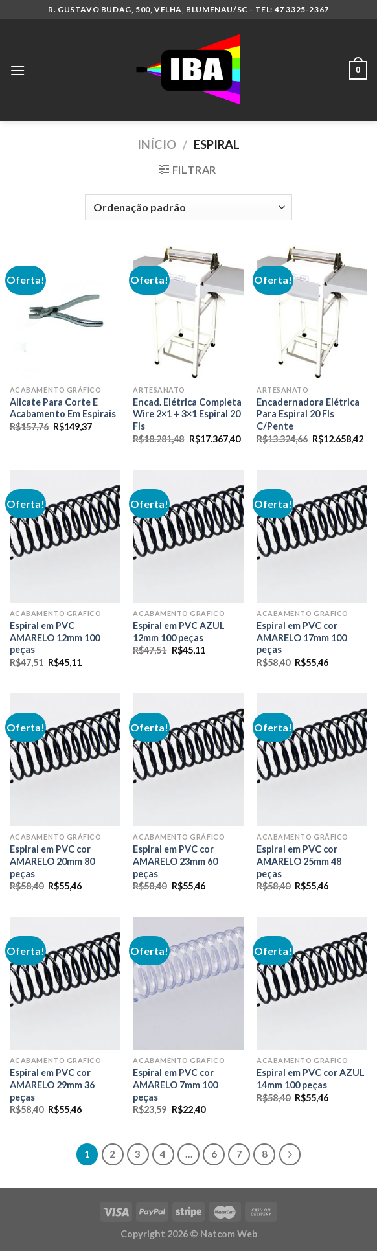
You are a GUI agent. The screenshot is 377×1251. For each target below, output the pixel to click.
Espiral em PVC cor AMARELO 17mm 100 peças (302, 637)
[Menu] (17, 70)
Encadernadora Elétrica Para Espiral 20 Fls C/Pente (308, 413)
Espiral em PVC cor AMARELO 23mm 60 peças (175, 861)
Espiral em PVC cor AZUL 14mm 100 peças (311, 1078)
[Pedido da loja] (188, 207)
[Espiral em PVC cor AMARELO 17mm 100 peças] (312, 536)
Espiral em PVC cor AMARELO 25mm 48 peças (299, 861)
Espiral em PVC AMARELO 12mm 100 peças (55, 637)
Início (156, 144)
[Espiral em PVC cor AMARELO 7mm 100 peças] (188, 983)
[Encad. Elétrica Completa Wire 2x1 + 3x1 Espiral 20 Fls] (188, 312)
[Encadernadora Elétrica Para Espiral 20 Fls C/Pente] (312, 312)
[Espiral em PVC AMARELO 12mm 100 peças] (65, 536)
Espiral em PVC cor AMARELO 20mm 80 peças (52, 861)
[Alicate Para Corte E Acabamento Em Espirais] (65, 312)
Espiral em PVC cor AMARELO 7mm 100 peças (175, 1084)
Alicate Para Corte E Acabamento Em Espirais (63, 408)
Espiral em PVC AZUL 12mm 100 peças (179, 631)
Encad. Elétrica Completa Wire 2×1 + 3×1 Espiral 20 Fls (187, 413)
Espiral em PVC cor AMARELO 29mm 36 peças (52, 1084)
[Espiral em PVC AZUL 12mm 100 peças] (188, 536)
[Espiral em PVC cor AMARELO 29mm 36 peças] (65, 983)
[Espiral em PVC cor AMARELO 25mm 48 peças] (312, 759)
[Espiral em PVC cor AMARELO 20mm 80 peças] (65, 759)
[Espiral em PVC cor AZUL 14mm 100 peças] (312, 983)
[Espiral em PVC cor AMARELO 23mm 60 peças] (188, 759)
